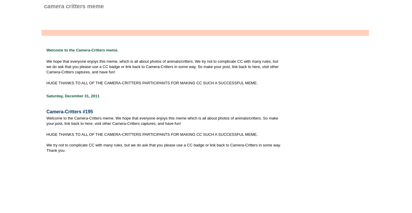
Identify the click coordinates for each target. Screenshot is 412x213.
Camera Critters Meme (74, 6)
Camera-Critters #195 (70, 111)
